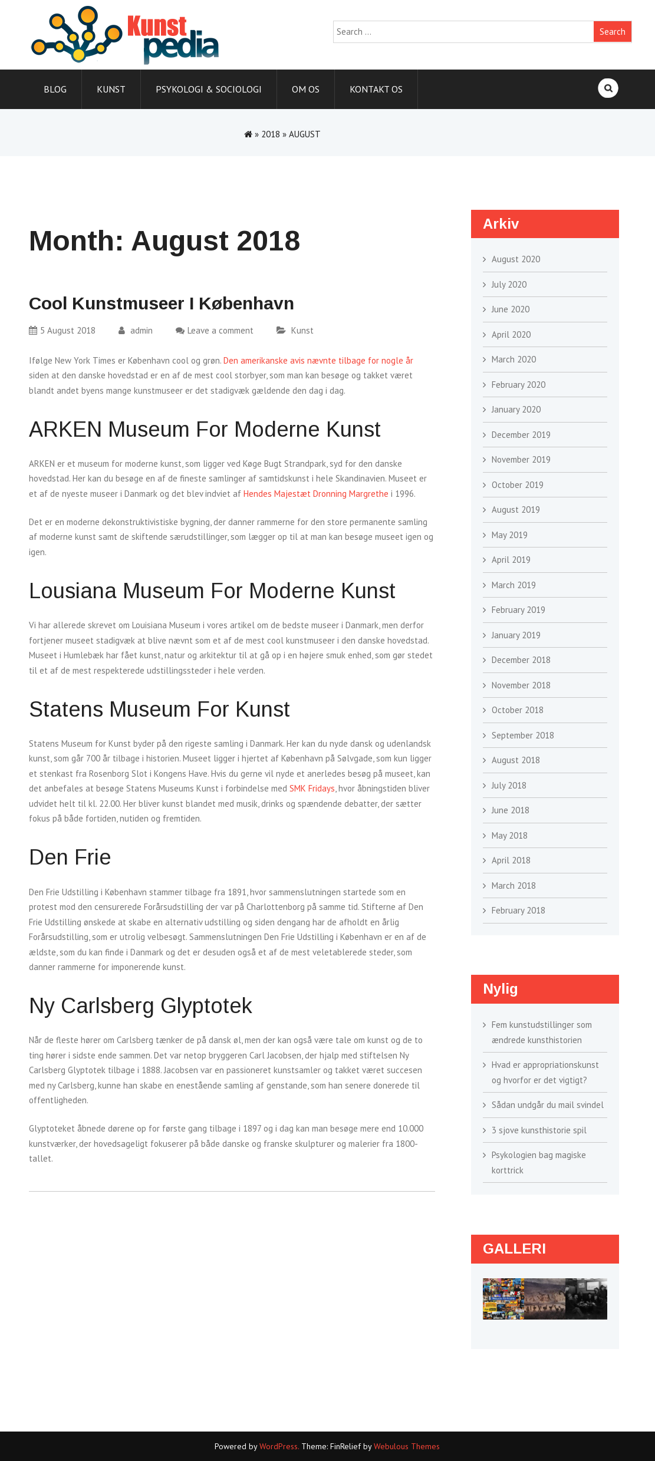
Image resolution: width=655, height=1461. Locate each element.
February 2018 (518, 910)
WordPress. (279, 1446)
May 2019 (510, 534)
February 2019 (518, 609)
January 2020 (516, 409)
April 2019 (511, 559)
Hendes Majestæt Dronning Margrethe (316, 493)
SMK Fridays (312, 788)
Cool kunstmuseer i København (161, 303)
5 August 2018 (62, 330)
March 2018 (514, 885)
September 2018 (523, 735)
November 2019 (521, 459)
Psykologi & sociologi (209, 89)
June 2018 (510, 810)
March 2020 (514, 359)
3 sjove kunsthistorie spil (539, 1130)
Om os (306, 89)
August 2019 (516, 509)
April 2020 (511, 334)
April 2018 (511, 860)
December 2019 (521, 434)
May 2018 (510, 835)
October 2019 (518, 484)
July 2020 (509, 284)
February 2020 (518, 384)
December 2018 (521, 659)
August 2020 (516, 259)
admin (136, 330)
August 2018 (516, 760)
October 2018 (518, 709)
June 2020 (510, 309)
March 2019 (514, 585)
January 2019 (516, 635)
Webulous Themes (407, 1446)
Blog (55, 89)
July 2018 (509, 785)
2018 (270, 134)
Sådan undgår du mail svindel (548, 1104)
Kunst (111, 89)
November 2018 (521, 685)
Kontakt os (376, 89)
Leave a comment (220, 330)
